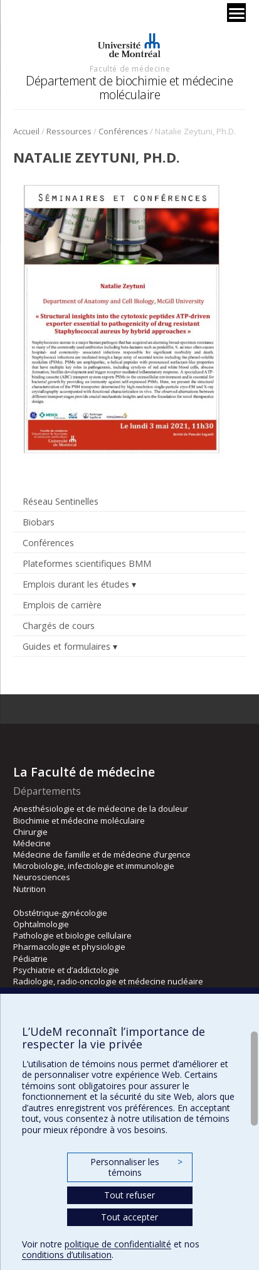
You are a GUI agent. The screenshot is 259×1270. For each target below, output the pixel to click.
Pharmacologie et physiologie (69, 946)
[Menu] (236, 12)
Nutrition (29, 889)
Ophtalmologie (41, 924)
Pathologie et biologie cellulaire (72, 935)
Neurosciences (41, 877)
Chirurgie (30, 831)
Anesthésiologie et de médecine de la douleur (100, 808)
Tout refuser (129, 1195)
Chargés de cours (59, 626)
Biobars (39, 522)
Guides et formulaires (66, 646)
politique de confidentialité (118, 1244)
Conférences (123, 131)
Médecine (32, 843)
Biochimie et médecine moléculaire (79, 820)
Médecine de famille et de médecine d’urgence (102, 854)
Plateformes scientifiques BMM (87, 563)
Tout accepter (129, 1217)
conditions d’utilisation (67, 1255)
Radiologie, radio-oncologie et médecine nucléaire (108, 981)
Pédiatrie (30, 958)
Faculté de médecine (130, 68)
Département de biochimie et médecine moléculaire (129, 87)
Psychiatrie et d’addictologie (66, 970)
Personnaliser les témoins (136, 1167)
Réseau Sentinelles (60, 501)
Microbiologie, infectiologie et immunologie (93, 865)
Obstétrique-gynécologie (60, 912)
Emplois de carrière (62, 605)
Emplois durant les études (76, 584)
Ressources (69, 131)
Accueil (26, 131)
